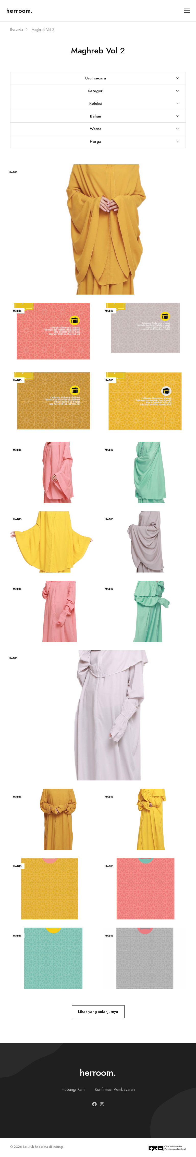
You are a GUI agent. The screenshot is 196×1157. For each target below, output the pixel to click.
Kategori (96, 91)
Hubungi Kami (73, 1089)
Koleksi (95, 103)
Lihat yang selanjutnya (98, 1011)
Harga (95, 141)
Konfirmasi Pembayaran (115, 1089)
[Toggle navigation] (187, 11)
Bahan (95, 116)
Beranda (16, 29)
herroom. (19, 10)
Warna (96, 128)
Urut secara (95, 78)
